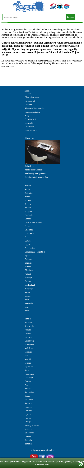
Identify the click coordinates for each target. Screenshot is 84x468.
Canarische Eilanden (33, 222)
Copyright (29, 123)
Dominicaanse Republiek (35, 252)
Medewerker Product (33, 170)
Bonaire (28, 204)
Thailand (28, 411)
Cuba (27, 237)
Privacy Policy (31, 130)
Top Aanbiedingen (32, 112)
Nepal (27, 370)
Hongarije (29, 289)
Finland (28, 274)
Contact (28, 94)
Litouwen (29, 337)
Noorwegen (29, 374)
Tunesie (28, 418)
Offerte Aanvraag (32, 97)
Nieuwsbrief (30, 101)
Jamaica (28, 319)
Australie (28, 440)
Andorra (28, 189)
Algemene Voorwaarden (35, 108)
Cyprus (28, 244)
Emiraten (28, 259)
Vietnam (28, 429)
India (27, 300)
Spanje (27, 396)
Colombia (29, 230)
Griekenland (30, 285)
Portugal (28, 389)
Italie (27, 311)
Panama (28, 381)
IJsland (28, 296)
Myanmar (29, 366)
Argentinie (29, 193)
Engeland (28, 263)
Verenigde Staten (32, 425)
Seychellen (29, 392)
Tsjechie (28, 414)
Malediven (29, 348)
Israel (27, 307)
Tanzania (28, 407)
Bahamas (28, 444)
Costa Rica (29, 233)
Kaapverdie (29, 326)
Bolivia (28, 200)
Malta (27, 355)
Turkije (28, 422)
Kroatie (28, 330)
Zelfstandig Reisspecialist (35, 173)
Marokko (28, 359)
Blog (27, 116)
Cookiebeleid (30, 119)
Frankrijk (28, 278)
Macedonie (29, 344)
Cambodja (29, 215)
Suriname (29, 403)
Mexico (28, 363)
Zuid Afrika (29, 433)
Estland (28, 266)
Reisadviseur (30, 166)
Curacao (28, 241)
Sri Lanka (29, 400)
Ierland (28, 292)
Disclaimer (29, 127)
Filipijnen (29, 270)
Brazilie (28, 208)
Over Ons (29, 105)
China (27, 226)
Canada (28, 219)
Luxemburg (29, 341)
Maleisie (28, 352)
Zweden (28, 436)
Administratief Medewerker (36, 177)
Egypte (28, 255)
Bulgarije (28, 211)
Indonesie (29, 303)
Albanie (28, 186)
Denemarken (30, 248)
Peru (26, 385)
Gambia (28, 281)
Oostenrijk (29, 378)
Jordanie (28, 322)
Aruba (27, 197)
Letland (28, 333)
